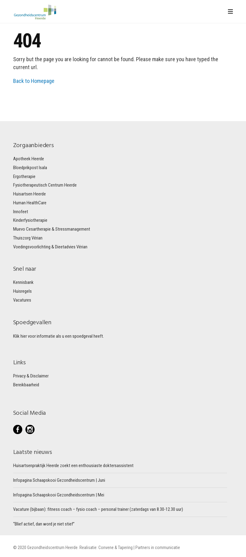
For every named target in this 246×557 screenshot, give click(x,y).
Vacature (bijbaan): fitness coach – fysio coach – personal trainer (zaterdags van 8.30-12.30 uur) (98, 509)
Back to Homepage (33, 81)
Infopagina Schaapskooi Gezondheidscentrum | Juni (59, 480)
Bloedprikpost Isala (30, 167)
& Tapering (124, 547)
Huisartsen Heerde (29, 194)
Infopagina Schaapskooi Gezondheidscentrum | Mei (58, 495)
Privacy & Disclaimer (31, 376)
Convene (106, 547)
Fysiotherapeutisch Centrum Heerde (45, 185)
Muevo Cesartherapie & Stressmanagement (51, 229)
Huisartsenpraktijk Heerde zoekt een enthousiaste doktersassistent (73, 465)
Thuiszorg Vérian (27, 238)
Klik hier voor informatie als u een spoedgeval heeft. (58, 336)
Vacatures (22, 300)
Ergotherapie (24, 176)
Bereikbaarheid (26, 385)
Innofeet (20, 211)
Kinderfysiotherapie (30, 220)
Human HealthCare (29, 203)
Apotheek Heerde (28, 159)
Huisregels (22, 291)
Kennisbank (23, 282)
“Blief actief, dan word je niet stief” (44, 524)
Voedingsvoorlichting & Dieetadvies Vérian (50, 247)
